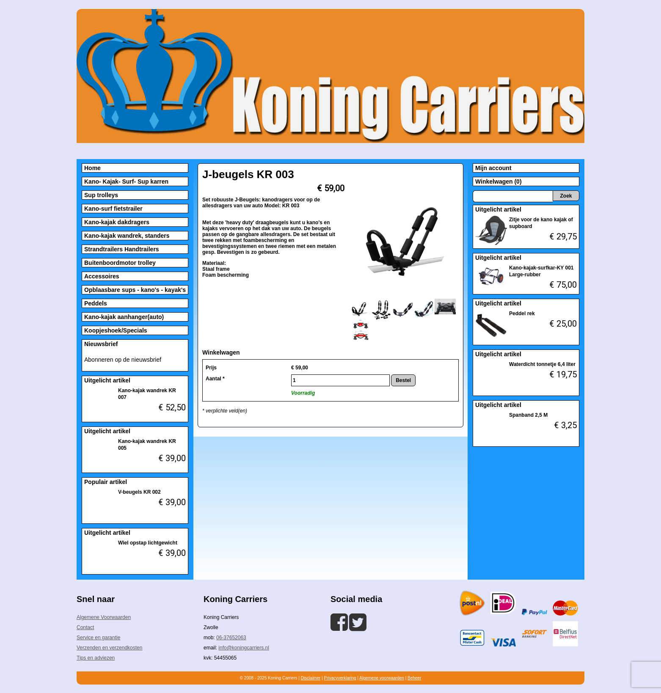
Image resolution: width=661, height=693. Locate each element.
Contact (85, 627)
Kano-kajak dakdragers (116, 222)
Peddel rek (522, 313)
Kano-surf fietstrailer (113, 208)
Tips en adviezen (96, 658)
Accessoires (101, 276)
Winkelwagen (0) (498, 181)
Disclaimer (311, 678)
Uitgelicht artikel (107, 380)
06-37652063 (231, 638)
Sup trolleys (101, 195)
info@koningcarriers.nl (243, 648)
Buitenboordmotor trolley (120, 262)
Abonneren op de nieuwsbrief (122, 359)
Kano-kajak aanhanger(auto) (124, 317)
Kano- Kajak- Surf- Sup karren (126, 181)
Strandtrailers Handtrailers (121, 249)
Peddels (95, 303)
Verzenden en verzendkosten (109, 648)
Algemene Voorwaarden (104, 617)
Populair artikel (105, 481)
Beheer (414, 678)
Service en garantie (98, 638)
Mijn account (493, 168)
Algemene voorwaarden (381, 678)
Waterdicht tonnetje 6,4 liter (542, 364)
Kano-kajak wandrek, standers (127, 235)
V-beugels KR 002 (139, 492)
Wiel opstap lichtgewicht (147, 543)
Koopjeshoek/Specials (115, 330)
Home (92, 168)
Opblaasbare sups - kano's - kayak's (135, 289)
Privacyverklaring (340, 678)
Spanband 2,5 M (528, 415)
